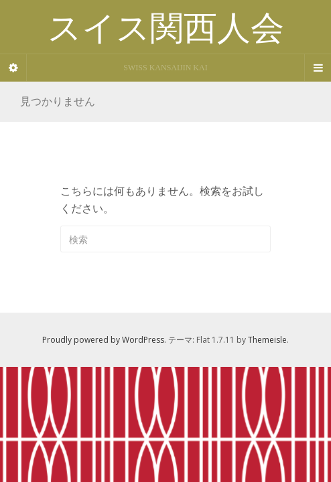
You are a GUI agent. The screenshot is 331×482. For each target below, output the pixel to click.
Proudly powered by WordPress (103, 339)
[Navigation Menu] (317, 67)
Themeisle (267, 339)
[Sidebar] (13, 67)
